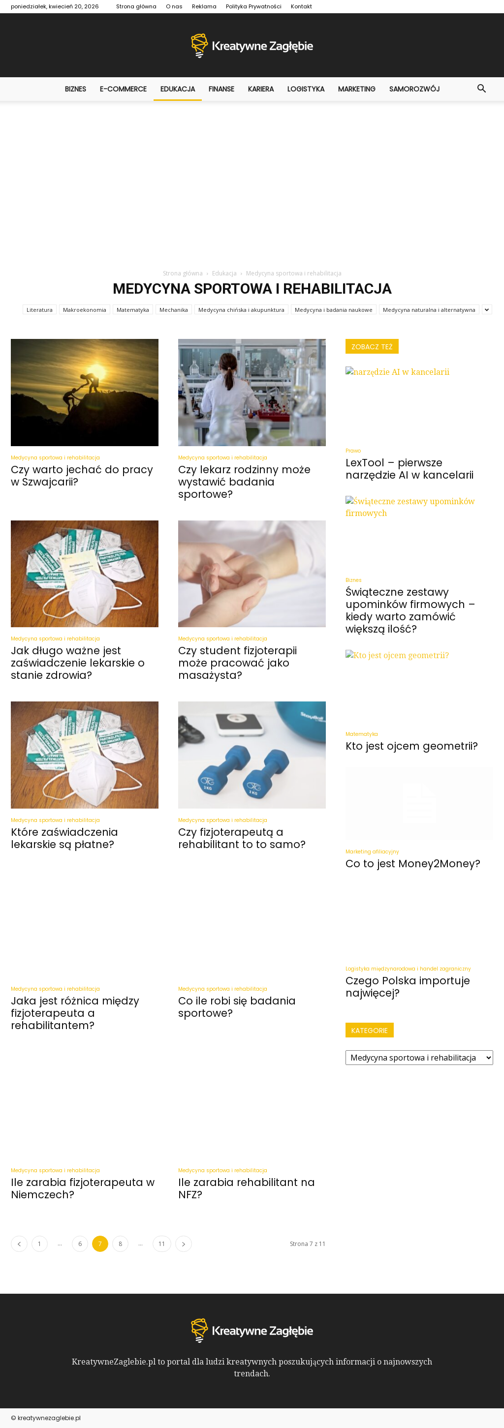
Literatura (40, 309)
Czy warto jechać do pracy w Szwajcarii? (82, 475)
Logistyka (305, 89)
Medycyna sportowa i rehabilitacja (55, 457)
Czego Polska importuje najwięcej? (408, 986)
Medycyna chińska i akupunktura (241, 309)
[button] (481, 89)
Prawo (353, 451)
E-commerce (123, 89)
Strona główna (136, 6)
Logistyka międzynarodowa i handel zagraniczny (408, 968)
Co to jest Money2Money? (413, 863)
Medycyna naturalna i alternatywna (429, 309)
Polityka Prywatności (254, 6)
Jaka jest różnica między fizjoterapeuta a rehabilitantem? (75, 1013)
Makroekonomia (84, 309)
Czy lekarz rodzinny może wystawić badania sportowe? (244, 481)
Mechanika (173, 309)
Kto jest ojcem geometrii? (412, 746)
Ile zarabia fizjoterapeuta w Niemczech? (83, 1188)
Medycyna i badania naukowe (334, 309)
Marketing (357, 89)
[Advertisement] (252, 174)
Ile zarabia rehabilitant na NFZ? (246, 1188)
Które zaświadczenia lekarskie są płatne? (64, 838)
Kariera (261, 89)
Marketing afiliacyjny (372, 851)
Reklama (204, 6)
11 (161, 1244)
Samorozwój (414, 89)
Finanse (221, 89)
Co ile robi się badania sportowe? (237, 1007)
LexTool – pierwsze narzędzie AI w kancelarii (409, 469)
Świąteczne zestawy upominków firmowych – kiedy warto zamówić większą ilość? (410, 610)
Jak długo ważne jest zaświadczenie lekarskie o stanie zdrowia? (78, 662)
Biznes (75, 89)
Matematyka (133, 309)
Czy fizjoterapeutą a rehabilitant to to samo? (242, 838)
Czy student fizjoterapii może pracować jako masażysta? (237, 662)
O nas (174, 6)
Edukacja (177, 89)
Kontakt (301, 6)
